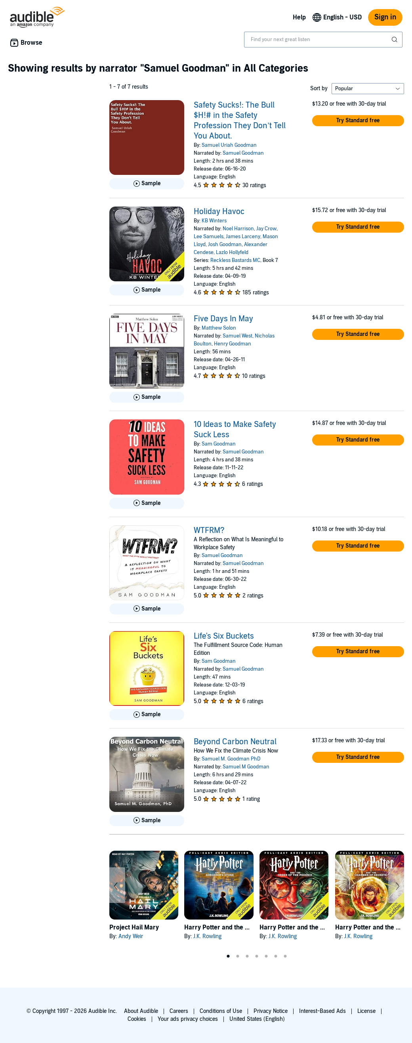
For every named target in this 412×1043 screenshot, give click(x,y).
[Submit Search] (395, 39)
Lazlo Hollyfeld (232, 252)
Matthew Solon (219, 328)
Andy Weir (130, 936)
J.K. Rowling (207, 936)
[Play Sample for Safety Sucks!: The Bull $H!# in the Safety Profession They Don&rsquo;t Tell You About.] (146, 183)
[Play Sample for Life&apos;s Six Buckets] (146, 714)
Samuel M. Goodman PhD (231, 759)
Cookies (137, 1019)
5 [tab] (266, 956)
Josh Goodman (225, 244)
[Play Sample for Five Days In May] (146, 397)
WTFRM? (209, 530)
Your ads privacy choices (188, 1019)
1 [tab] (228, 956)
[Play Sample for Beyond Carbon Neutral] (146, 820)
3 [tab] (247, 956)
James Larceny (243, 236)
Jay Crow (266, 229)
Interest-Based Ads (322, 1011)
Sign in (385, 17)
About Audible (141, 1011)
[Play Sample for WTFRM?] (146, 608)
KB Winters (214, 221)
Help (299, 17)
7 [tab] (285, 956)
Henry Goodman (232, 344)
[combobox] (323, 39)
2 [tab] (238, 956)
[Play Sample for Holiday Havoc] (146, 290)
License (366, 1011)
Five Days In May (223, 319)
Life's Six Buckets (224, 636)
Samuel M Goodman (246, 767)
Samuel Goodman (243, 153)
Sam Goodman (219, 444)
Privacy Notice (271, 1011)
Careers (179, 1011)
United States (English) (257, 1019)
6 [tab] (276, 956)
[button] (358, 120)
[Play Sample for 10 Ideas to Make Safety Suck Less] (146, 503)
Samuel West (237, 336)
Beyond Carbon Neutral (235, 742)
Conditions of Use (221, 1011)
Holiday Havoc (219, 211)
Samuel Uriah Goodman (229, 145)
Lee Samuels (208, 236)
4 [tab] (257, 956)
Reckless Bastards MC (235, 260)
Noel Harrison (238, 229)
